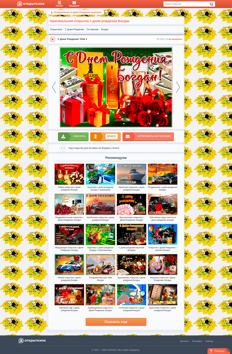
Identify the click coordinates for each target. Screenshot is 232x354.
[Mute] (170, 39)
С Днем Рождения (74, 29)
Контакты (184, 341)
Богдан (104, 29)
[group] (116, 39)
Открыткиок (56, 29)
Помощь (209, 341)
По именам (92, 29)
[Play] (52, 39)
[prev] (54, 87)
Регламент (197, 341)
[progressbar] (177, 39)
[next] (178, 87)
